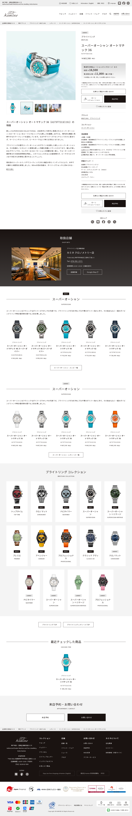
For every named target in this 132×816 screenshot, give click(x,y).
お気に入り (73, 3)
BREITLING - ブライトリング (90, 118)
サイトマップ (88, 805)
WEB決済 (63, 3)
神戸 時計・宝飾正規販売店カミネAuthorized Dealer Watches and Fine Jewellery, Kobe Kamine (19, 3)
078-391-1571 (77, 261)
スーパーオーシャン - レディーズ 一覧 (66, 455)
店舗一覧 (64, 743)
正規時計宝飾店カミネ (8, 23)
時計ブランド (22, 23)
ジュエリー (72, 14)
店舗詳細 (74, 272)
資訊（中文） (101, 3)
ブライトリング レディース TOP (78, 625)
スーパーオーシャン (88, 128)
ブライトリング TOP (49, 625)
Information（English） (88, 3)
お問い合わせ (125, 14)
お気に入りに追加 (103, 106)
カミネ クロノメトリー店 (80, 252)
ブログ (104, 14)
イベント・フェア (92, 14)
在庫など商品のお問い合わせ (103, 91)
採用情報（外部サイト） (114, 753)
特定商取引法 (78, 805)
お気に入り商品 (44, 766)
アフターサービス (90, 757)
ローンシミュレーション (92, 99)
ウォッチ (62, 14)
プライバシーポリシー (65, 805)
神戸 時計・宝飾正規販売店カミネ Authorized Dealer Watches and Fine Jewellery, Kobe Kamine (22, 748)
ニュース (64, 753)
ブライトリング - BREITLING (38, 23)
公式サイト (85, 150)
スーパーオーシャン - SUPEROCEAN (69, 23)
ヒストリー (110, 748)
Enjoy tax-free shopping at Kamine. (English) (57, 773)
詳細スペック (87, 161)
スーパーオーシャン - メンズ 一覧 (66, 368)
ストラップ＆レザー (46, 757)
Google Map (91, 272)
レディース (53, 23)
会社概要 (109, 743)
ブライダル (43, 752)
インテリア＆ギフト (46, 761)
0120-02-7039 (24, 764)
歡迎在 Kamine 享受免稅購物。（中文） (93, 773)
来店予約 (116, 14)
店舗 (81, 14)
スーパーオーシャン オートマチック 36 (94, 23)
